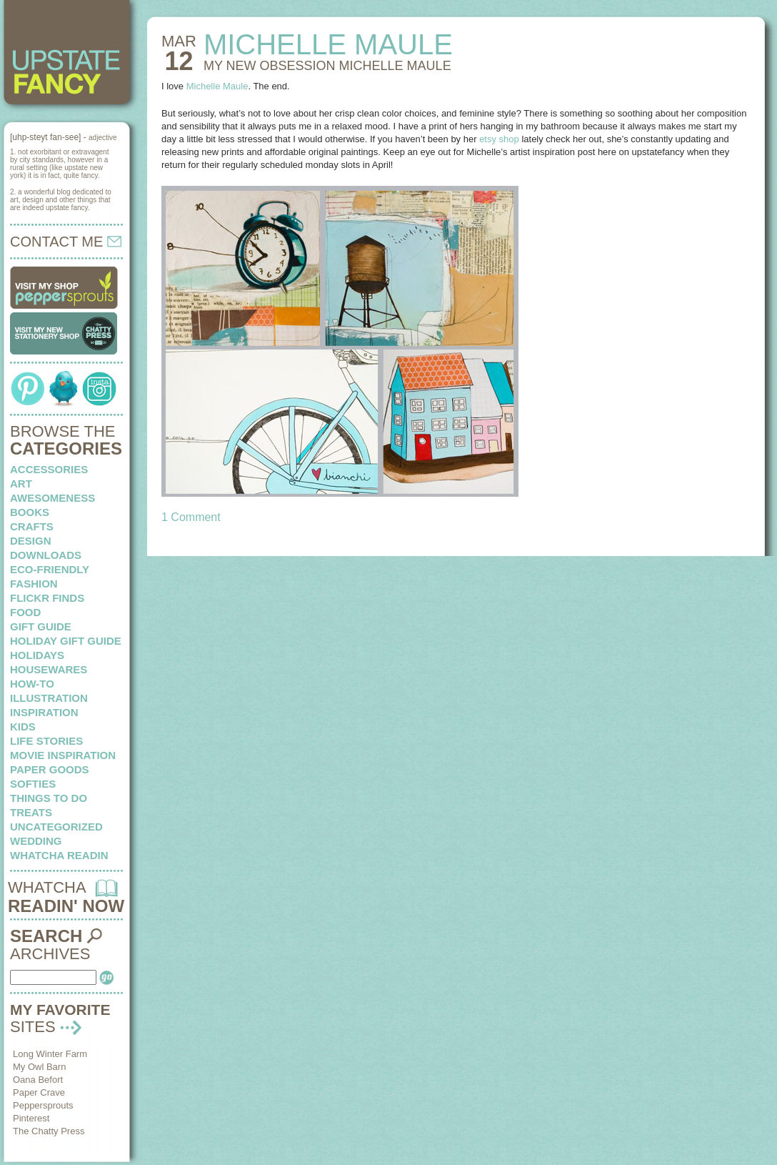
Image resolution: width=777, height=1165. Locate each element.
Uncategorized (56, 827)
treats (31, 812)
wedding (36, 841)
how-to (32, 684)
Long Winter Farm (50, 1053)
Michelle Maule (217, 86)
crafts (32, 526)
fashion (34, 583)
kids (23, 726)
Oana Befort (38, 1079)
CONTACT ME (65, 241)
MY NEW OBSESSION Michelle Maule (327, 66)
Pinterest (31, 1118)
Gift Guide (40, 626)
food (25, 612)
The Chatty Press (48, 1131)
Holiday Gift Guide (65, 641)
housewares (48, 669)
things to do (48, 798)
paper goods (49, 769)
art (21, 483)
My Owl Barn (39, 1066)
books (29, 512)
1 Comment (191, 517)
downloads (45, 555)
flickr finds (47, 598)
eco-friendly (49, 569)
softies (33, 784)
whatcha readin (59, 855)
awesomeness (52, 498)
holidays (37, 655)
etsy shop (499, 139)
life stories (46, 741)
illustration (49, 698)
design (30, 541)
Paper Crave (39, 1092)
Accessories (49, 469)
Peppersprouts (43, 1105)
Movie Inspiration (63, 755)
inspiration (44, 712)
